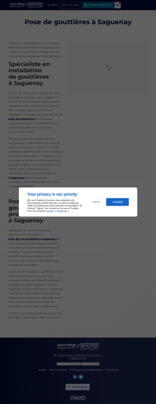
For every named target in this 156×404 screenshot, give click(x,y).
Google (50, 211)
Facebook (61, 211)
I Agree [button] (117, 202)
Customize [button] (96, 202)
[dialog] (78, 202)
